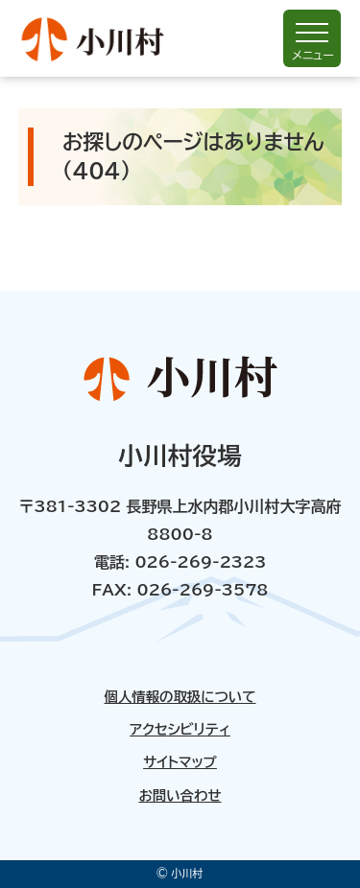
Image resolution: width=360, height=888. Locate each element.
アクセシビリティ (180, 729)
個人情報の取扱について (179, 697)
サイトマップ (180, 762)
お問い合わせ (179, 796)
